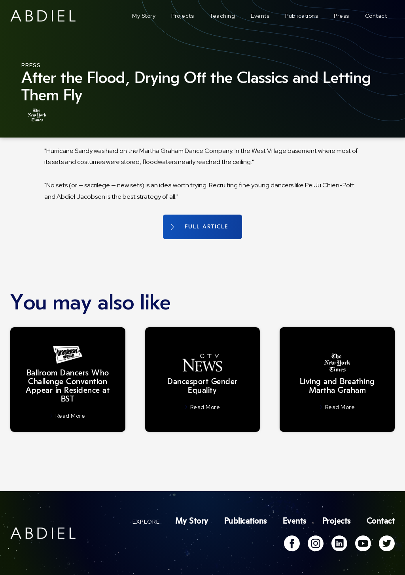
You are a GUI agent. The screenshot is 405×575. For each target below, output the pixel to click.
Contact (376, 15)
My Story (143, 15)
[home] (43, 16)
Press (341, 15)
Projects (182, 15)
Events (260, 15)
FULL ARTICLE (206, 227)
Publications (301, 15)
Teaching (222, 15)
